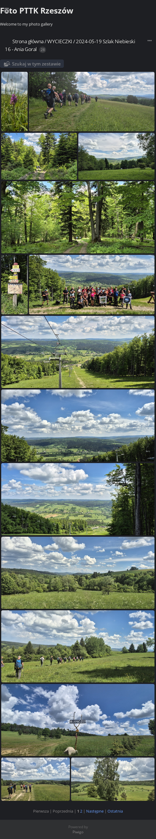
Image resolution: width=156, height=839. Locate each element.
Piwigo (78, 831)
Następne (95, 811)
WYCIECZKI (59, 41)
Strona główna (28, 41)
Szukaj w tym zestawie (36, 64)
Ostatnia (115, 811)
